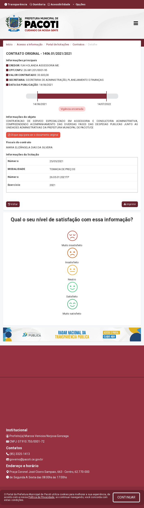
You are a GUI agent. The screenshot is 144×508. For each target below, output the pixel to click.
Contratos (78, 44)
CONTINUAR (126, 497)
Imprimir (130, 204)
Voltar (13, 204)
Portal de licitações (57, 44)
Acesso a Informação (30, 44)
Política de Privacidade (41, 497)
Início (9, 44)
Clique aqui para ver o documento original (33, 134)
